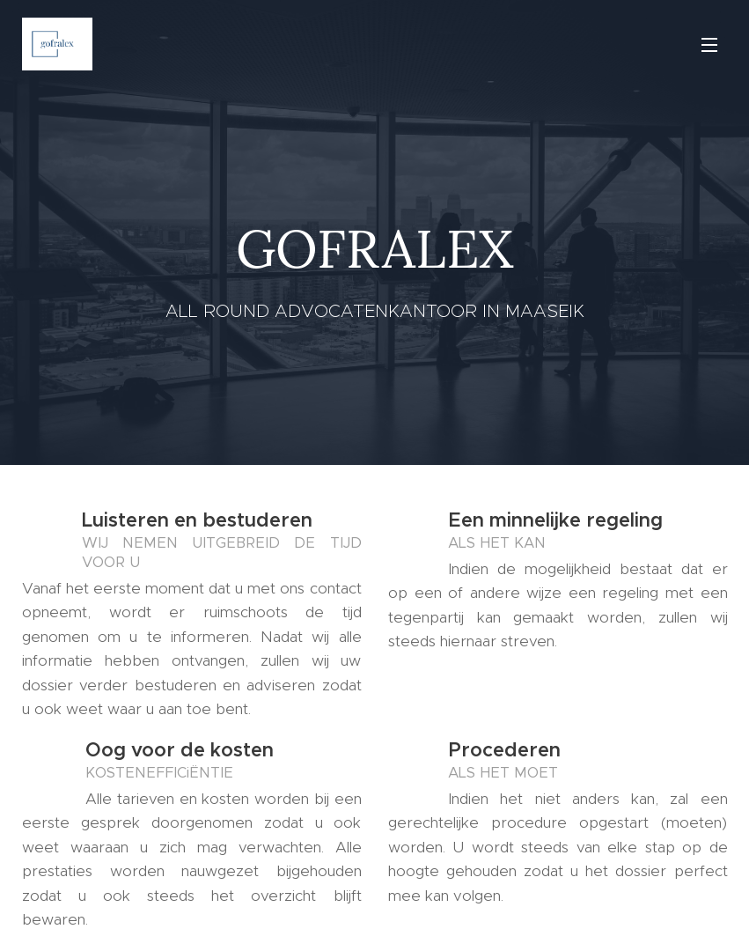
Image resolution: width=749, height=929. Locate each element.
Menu (709, 45)
